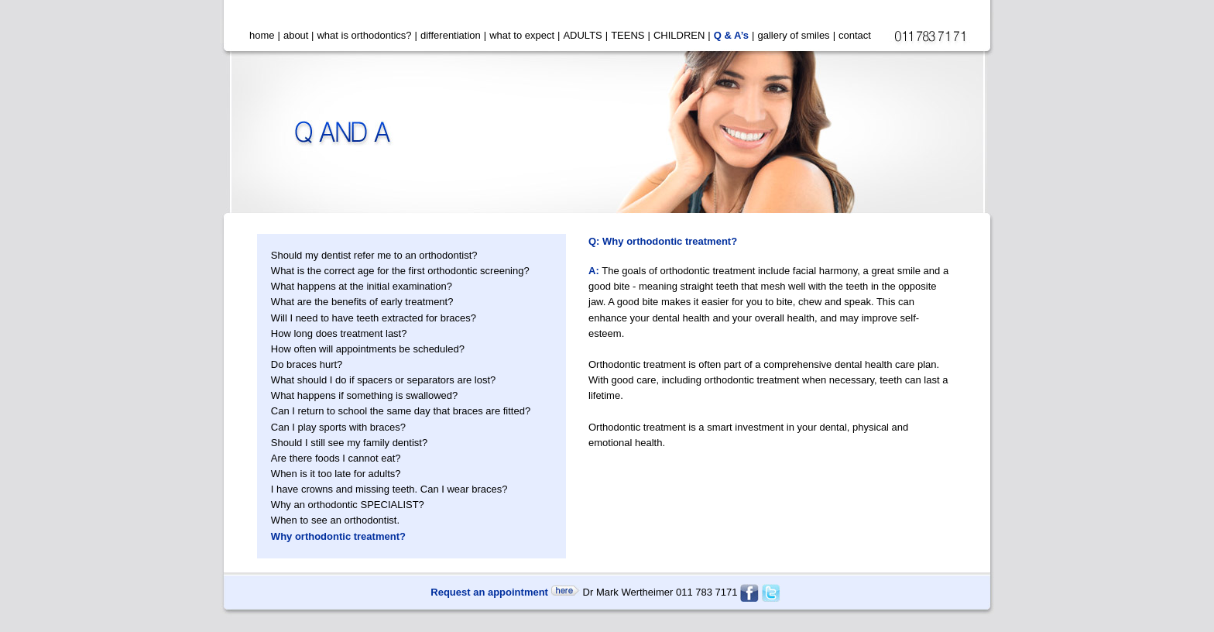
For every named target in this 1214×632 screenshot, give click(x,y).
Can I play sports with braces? (338, 427)
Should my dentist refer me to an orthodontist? (374, 255)
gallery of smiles (793, 35)
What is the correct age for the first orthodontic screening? (400, 270)
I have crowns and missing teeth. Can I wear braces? (389, 489)
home (262, 35)
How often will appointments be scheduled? (368, 349)
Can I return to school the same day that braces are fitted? (400, 411)
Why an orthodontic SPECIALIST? (347, 504)
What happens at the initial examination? (361, 286)
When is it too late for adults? (336, 473)
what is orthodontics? (364, 35)
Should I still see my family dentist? (349, 442)
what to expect (521, 35)
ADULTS (582, 35)
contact (854, 35)
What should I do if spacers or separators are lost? (383, 380)
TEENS (627, 35)
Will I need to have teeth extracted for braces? (373, 318)
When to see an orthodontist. (335, 520)
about (296, 35)
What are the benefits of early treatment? (362, 301)
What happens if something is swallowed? (364, 395)
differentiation (450, 35)
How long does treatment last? (339, 333)
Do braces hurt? (307, 364)
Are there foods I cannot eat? (336, 458)
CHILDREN (679, 35)
